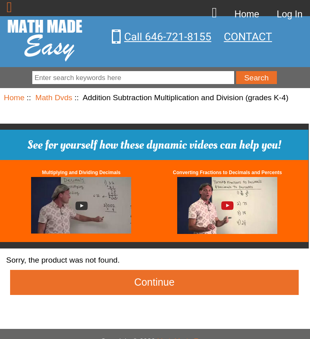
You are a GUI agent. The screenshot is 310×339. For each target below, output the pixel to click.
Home (247, 14)
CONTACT (248, 36)
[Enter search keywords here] (133, 77)
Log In (290, 14)
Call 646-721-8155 (168, 36)
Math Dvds (53, 97)
